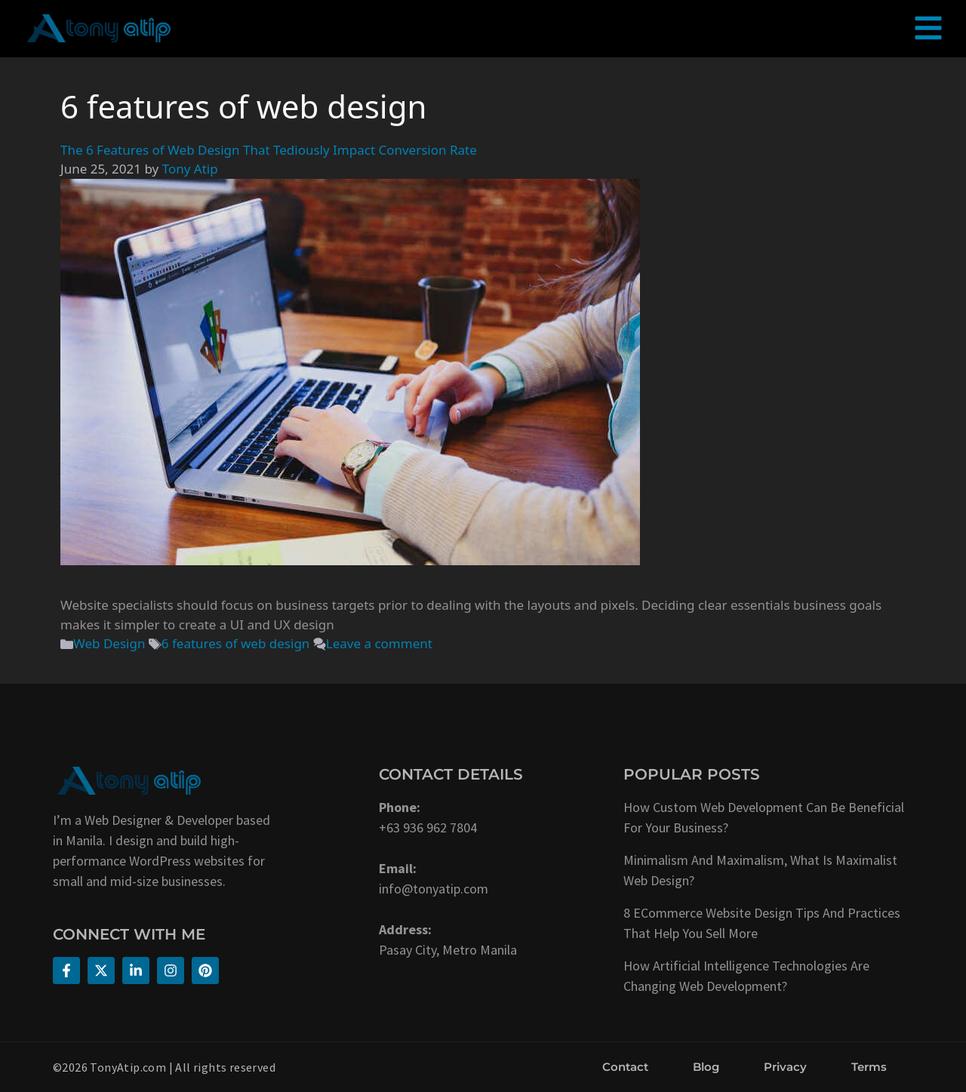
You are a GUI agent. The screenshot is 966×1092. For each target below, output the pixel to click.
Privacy (785, 1067)
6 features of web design (236, 643)
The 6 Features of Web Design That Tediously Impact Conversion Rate (268, 149)
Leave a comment (379, 643)
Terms (869, 1067)
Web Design (109, 643)
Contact (625, 1067)
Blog (706, 1067)
